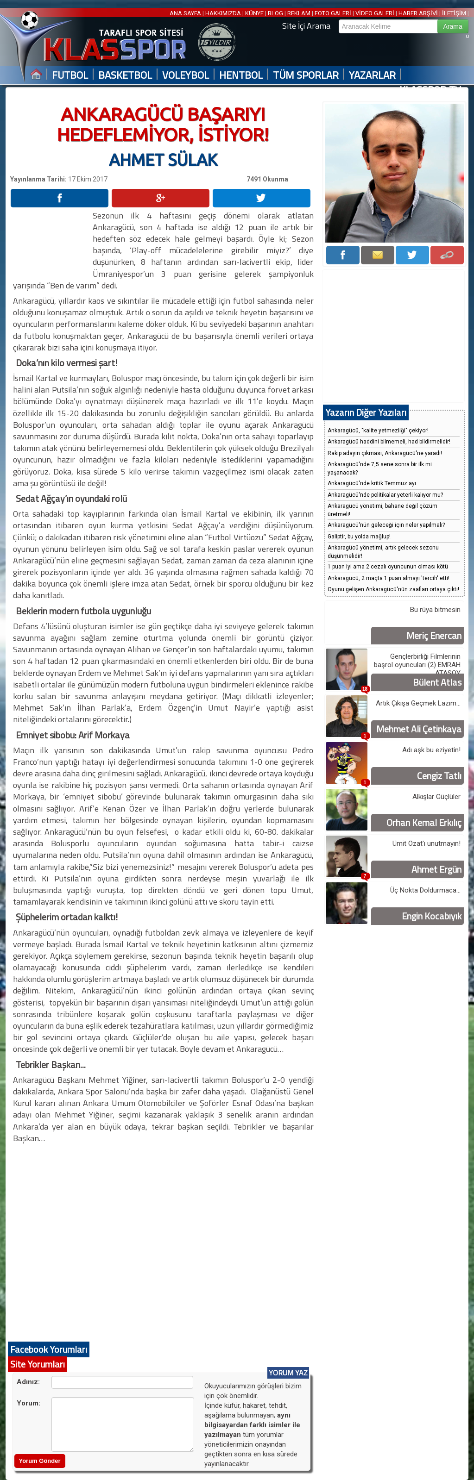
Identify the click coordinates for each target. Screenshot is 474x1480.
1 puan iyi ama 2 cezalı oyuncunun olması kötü (388, 566)
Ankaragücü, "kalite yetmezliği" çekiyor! (378, 430)
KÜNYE (254, 13)
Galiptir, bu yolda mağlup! (359, 536)
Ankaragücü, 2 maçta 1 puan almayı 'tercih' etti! (388, 578)
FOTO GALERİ (333, 13)
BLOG (275, 13)
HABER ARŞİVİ (418, 13)
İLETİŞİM (454, 13)
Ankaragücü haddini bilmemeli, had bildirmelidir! (389, 441)
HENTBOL (241, 75)
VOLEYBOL (185, 75)
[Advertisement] (47, 239)
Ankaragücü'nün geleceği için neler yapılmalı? (386, 525)
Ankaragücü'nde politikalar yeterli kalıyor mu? (385, 495)
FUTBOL (70, 75)
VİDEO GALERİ (374, 13)
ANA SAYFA (186, 13)
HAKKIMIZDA (223, 13)
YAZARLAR (372, 75)
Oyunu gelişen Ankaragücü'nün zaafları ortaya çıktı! (393, 589)
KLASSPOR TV (430, 90)
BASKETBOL (125, 75)
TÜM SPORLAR (306, 75)
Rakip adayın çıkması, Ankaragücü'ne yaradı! (385, 453)
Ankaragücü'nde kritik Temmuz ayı (372, 483)
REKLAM (298, 13)
